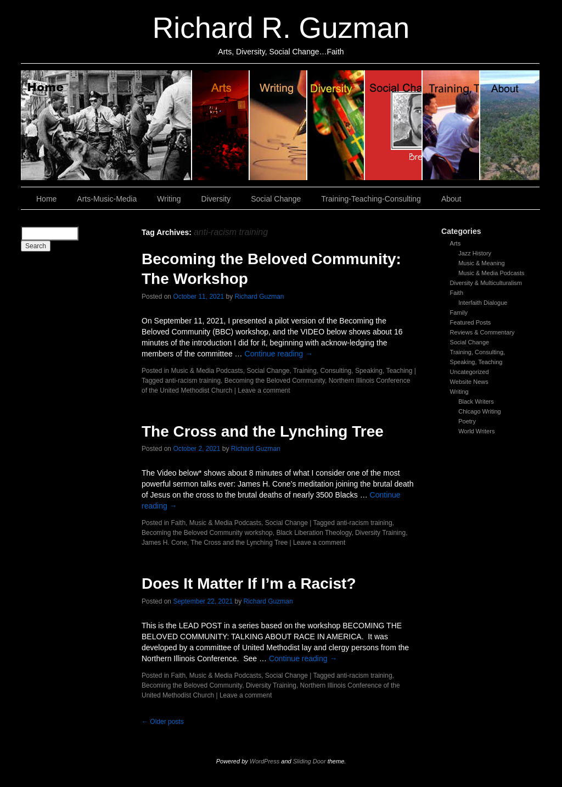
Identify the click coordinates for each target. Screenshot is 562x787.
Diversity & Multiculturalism (486, 283)
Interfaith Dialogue (482, 302)
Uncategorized (469, 372)
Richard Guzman (259, 296)
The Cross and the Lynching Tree (263, 431)
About (509, 125)
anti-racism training (193, 380)
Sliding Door (309, 761)
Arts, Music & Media (221, 125)
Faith (456, 292)
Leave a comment (264, 390)
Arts (455, 243)
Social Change (394, 125)
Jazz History (474, 253)
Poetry (467, 421)
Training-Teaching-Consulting (371, 198)
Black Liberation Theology (313, 533)
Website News (469, 381)
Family (459, 312)
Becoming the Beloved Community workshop (207, 533)
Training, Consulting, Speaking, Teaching (352, 371)
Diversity (336, 125)
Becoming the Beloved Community (274, 380)
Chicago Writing (479, 411)
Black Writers (476, 401)
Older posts (163, 721)
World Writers (476, 431)
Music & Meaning (481, 263)
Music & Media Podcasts (491, 273)
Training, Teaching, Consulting (451, 125)
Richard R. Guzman (281, 28)
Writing (278, 125)
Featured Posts (470, 322)
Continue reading (279, 353)
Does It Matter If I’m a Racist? (249, 583)
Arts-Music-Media (107, 198)
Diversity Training (380, 533)
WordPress (264, 761)
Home (106, 125)
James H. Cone (164, 542)
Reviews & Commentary (482, 332)
